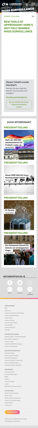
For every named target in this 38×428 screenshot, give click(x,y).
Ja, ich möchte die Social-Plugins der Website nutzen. (19, 104)
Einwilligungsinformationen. (16, 97)
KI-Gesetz (9, 210)
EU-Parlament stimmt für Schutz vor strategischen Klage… (17, 248)
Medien (7, 16)
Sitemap (17, 421)
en (33, 16)
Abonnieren (12, 412)
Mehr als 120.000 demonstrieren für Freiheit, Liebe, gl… (13, 142)
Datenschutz (17, 419)
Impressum (8, 419)
